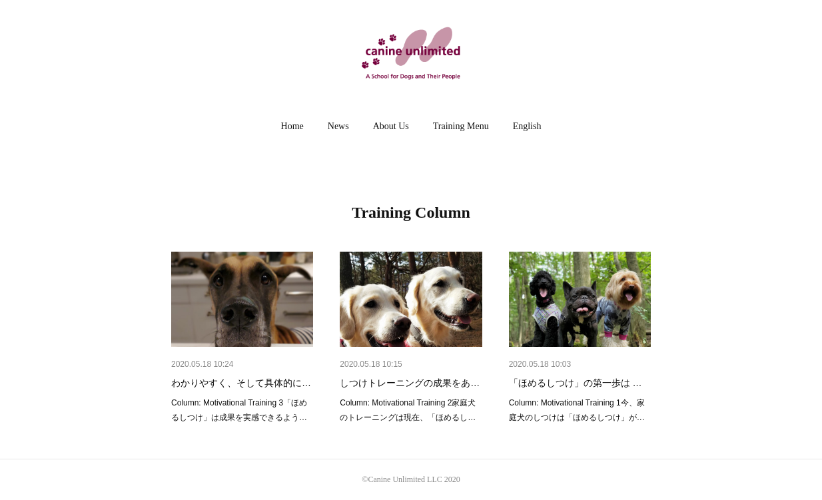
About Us (391, 126)
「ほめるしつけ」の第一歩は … (575, 382)
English (527, 126)
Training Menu (461, 126)
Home (292, 126)
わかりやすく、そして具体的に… (241, 382)
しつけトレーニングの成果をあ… (410, 382)
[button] (292, 126)
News (338, 126)
